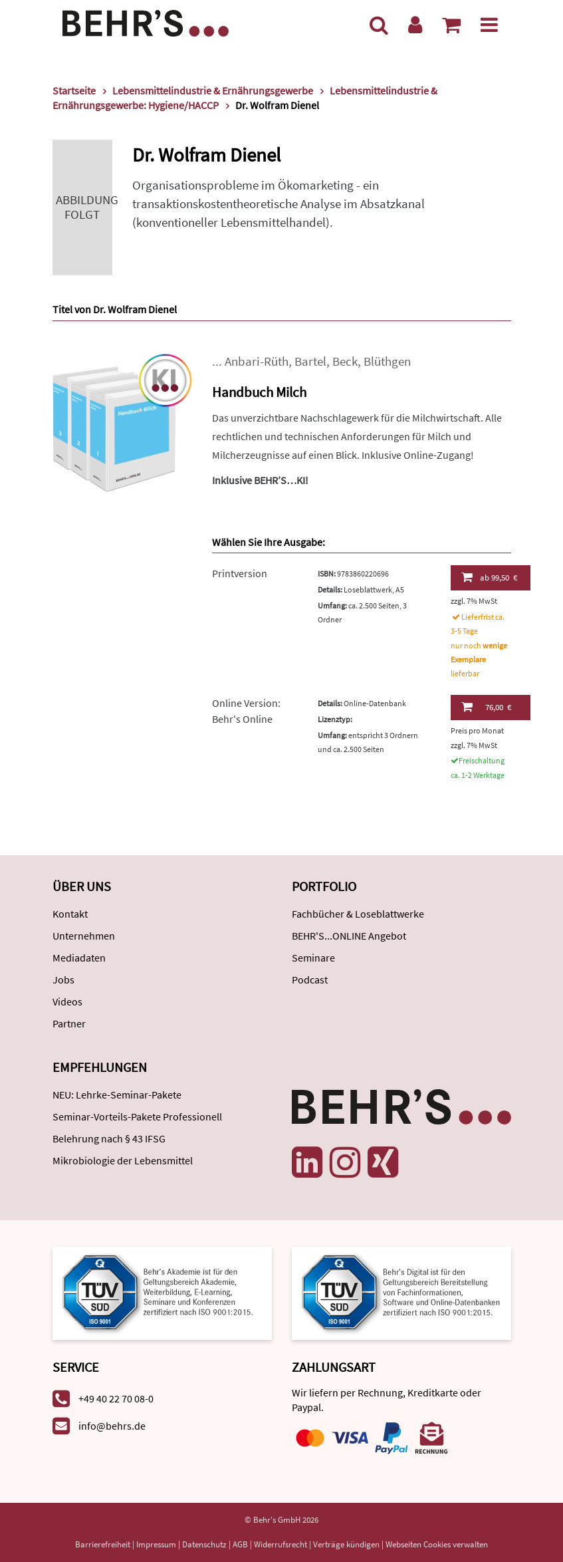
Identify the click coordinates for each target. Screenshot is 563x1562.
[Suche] (379, 24)
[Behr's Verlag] (145, 21)
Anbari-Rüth (256, 361)
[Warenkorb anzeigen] (451, 24)
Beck (345, 361)
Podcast (310, 979)
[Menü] (489, 24)
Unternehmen (84, 935)
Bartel (310, 361)
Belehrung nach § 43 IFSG (109, 1138)
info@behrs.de (112, 1425)
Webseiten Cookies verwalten (437, 1544)
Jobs (63, 979)
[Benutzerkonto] (415, 24)
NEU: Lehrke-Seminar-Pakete (117, 1094)
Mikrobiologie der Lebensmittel (123, 1160)
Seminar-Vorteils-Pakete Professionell (137, 1116)
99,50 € (489, 577)
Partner (69, 1023)
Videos (67, 1001)
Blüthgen (387, 361)
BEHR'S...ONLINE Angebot (349, 935)
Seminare (313, 957)
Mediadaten (79, 957)
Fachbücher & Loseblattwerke (358, 913)
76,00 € (486, 707)
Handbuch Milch (259, 392)
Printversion (239, 573)
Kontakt (70, 913)
